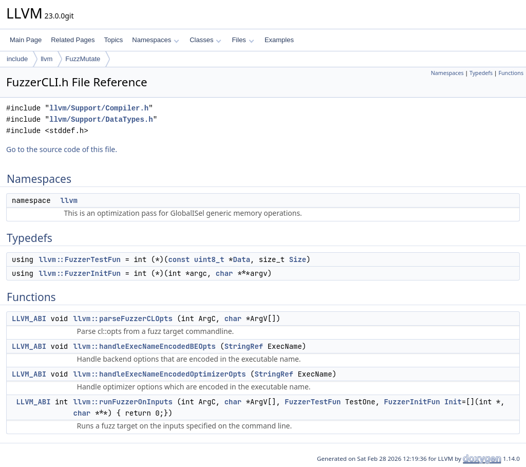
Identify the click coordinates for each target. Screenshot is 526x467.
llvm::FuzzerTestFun (80, 259)
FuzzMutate (82, 59)
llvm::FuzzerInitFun (80, 273)
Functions (510, 73)
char (224, 273)
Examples (279, 40)
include (17, 59)
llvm (46, 59)
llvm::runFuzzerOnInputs (123, 401)
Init (453, 401)
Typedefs (481, 73)
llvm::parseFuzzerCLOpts (123, 318)
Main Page (26, 40)
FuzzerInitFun (412, 401)
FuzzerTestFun (313, 401)
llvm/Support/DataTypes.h (101, 119)
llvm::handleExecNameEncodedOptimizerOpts (159, 374)
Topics (113, 40)
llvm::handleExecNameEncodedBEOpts (144, 346)
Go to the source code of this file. (61, 149)
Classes (205, 40)
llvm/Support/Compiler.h (98, 108)
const (179, 259)
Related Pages (73, 40)
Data (241, 259)
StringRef (244, 346)
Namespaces (155, 40)
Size (298, 259)
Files (243, 40)
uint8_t (209, 259)
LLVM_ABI (29, 318)
